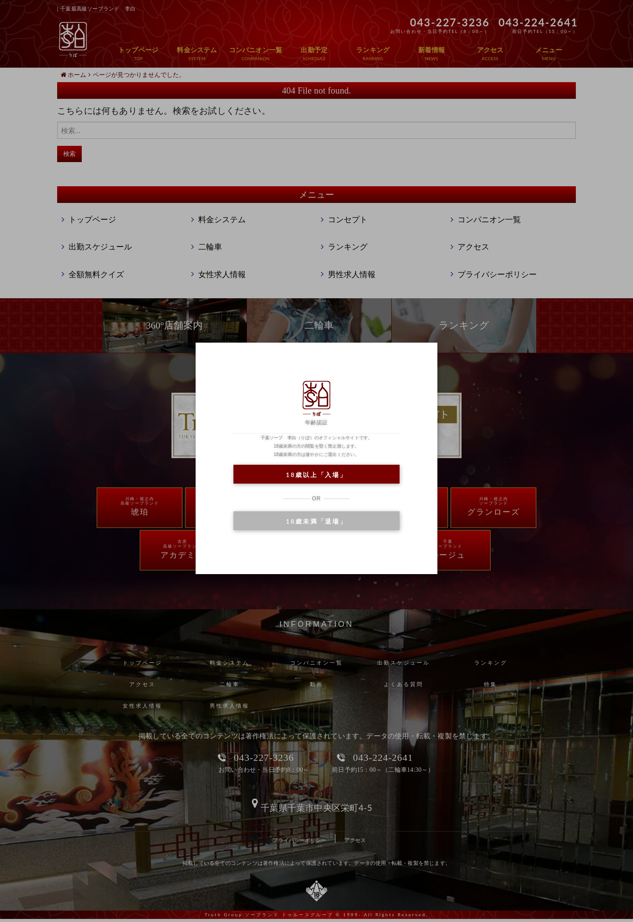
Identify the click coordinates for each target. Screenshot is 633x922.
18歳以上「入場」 (316, 474)
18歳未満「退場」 (316, 521)
